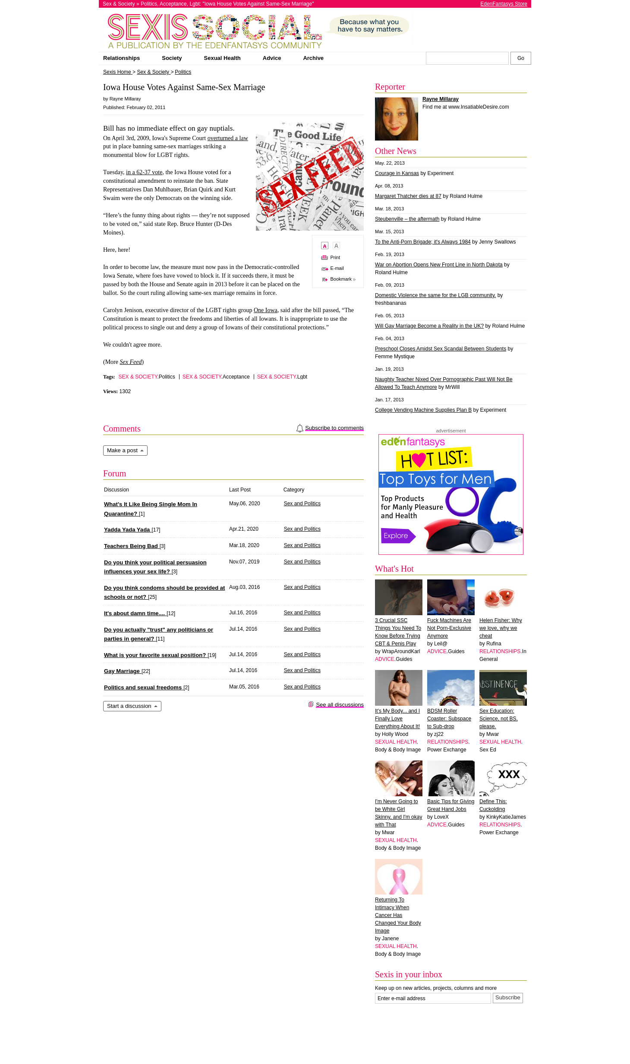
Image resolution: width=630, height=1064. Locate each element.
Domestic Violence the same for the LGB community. (435, 295)
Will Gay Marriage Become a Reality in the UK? (429, 326)
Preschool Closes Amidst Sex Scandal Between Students (440, 349)
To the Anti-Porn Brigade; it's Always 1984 (423, 242)
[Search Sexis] (520, 58)
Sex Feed (131, 362)
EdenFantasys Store (503, 4)
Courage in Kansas (397, 173)
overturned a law (228, 138)
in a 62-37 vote (144, 172)
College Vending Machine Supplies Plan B (423, 410)
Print (335, 257)
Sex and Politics (302, 504)
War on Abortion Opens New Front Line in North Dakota (439, 265)
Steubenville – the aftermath (407, 219)
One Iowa (265, 310)
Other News (395, 151)
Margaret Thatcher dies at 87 (408, 196)
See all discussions (340, 704)
